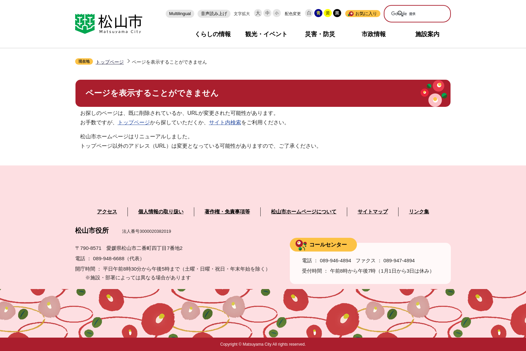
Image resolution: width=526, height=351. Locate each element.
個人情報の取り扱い (160, 211)
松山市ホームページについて (303, 211)
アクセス (107, 211)
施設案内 (427, 34)
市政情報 (374, 34)
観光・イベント (266, 34)
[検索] (412, 14)
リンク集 (419, 211)
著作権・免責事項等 (227, 211)
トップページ (110, 62)
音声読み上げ (214, 13)
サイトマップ (373, 211)
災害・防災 (320, 34)
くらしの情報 (213, 34)
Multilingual (180, 13)
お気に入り (366, 13)
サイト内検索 (225, 122)
